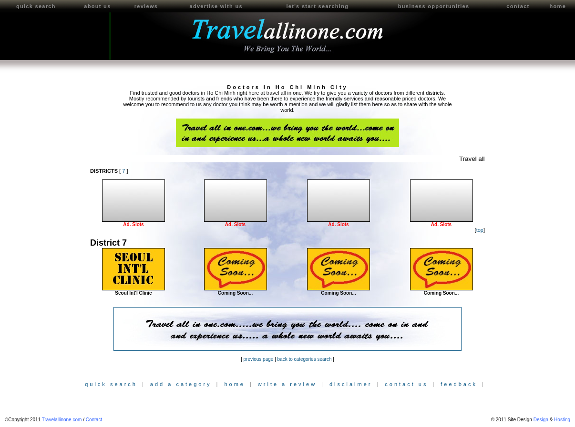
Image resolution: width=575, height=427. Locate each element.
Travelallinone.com (62, 419)
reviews (146, 6)
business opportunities (434, 6)
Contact (94, 419)
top (479, 230)
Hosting (562, 419)
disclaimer (350, 384)
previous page (259, 359)
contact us (406, 384)
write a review (287, 384)
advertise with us (215, 6)
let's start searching (317, 6)
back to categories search (304, 359)
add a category (181, 384)
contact (517, 6)
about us (97, 6)
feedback (459, 384)
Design (541, 419)
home (558, 6)
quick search (36, 6)
